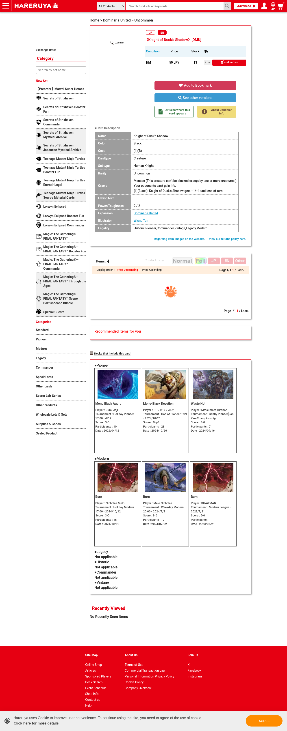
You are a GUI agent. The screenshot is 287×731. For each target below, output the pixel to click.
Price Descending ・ (129, 269)
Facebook (194, 667)
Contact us (92, 696)
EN (162, 32)
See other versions (195, 98)
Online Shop (93, 661)
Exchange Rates (46, 50)
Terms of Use (134, 661)
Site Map (91, 651)
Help (88, 702)
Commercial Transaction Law (145, 667)
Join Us (193, 651)
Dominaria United (146, 213)
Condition (152, 51)
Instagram (195, 673)
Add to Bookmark (195, 85)
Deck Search (94, 678)
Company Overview (138, 684)
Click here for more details (36, 723)
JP (150, 32)
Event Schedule (96, 684)
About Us (131, 651)
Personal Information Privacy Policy (149, 673)
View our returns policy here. (227, 239)
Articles (90, 667)
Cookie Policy (134, 678)
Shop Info (92, 690)
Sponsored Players (98, 673)
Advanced (244, 6)
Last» (240, 270)
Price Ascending (151, 269)
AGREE (264, 721)
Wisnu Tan (141, 220)
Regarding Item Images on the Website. (179, 239)
